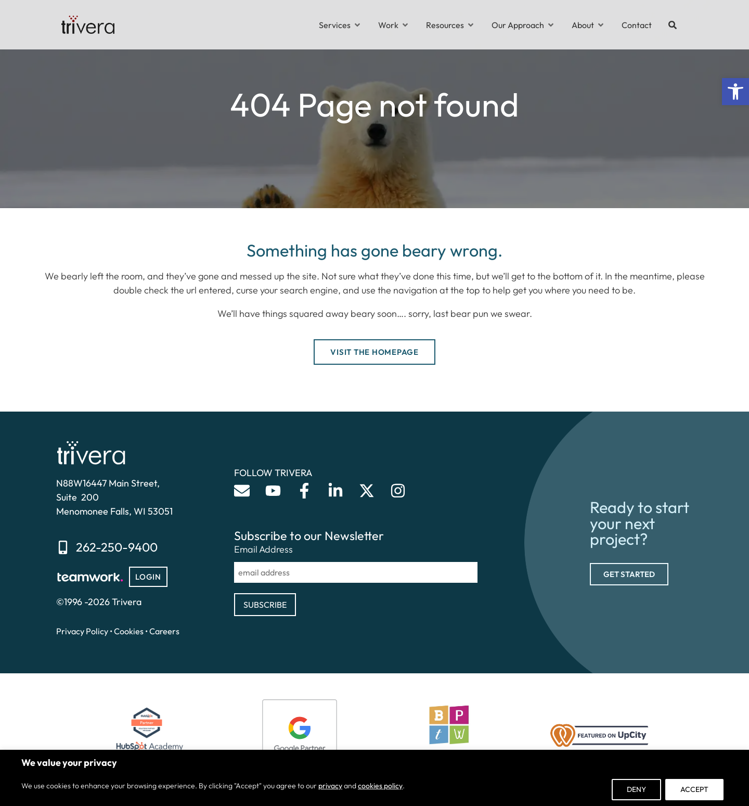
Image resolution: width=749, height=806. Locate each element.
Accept (694, 789)
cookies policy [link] (380, 785)
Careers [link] (164, 631)
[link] (735, 91)
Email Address (263, 549)
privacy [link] (330, 785)
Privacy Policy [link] (82, 631)
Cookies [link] (129, 631)
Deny (636, 789)
